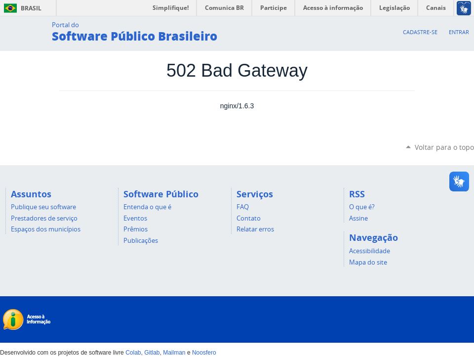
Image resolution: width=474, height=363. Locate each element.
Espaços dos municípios (45, 229)
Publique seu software (43, 206)
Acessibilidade (369, 250)
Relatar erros (255, 229)
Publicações (140, 240)
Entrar (459, 32)
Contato (249, 218)
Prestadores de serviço (44, 218)
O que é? (362, 206)
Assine (358, 218)
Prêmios (135, 229)
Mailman (174, 352)
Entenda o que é (147, 206)
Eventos (135, 218)
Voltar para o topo (444, 147)
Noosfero (204, 352)
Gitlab (151, 352)
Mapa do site (368, 262)
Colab (133, 352)
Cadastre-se (420, 32)
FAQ (243, 206)
